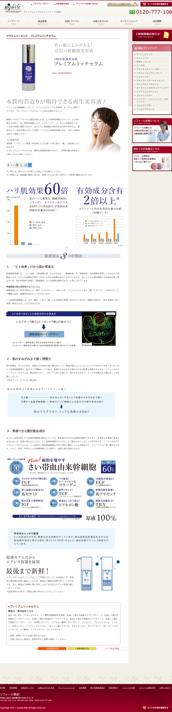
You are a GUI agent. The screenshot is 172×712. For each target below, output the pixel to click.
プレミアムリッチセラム (147, 84)
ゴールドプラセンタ (145, 109)
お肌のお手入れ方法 (100, 22)
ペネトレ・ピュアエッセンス (149, 73)
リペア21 (140, 65)
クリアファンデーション (147, 92)
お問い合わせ (165, 688)
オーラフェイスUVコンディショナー (152, 88)
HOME (14, 22)
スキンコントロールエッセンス (150, 80)
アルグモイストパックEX (147, 69)
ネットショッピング (129, 22)
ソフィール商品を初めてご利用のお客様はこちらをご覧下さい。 (152, 158)
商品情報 (43, 22)
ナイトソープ (142, 58)
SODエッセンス (143, 62)
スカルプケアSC (143, 105)
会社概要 (157, 22)
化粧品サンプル (72, 22)
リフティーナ (142, 77)
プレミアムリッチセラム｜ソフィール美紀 (13, 8)
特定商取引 (113, 688)
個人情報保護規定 (97, 688)
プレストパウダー (144, 95)
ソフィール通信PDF (147, 688)
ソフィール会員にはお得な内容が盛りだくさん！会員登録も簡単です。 (152, 130)
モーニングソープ (144, 54)
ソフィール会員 (128, 688)
